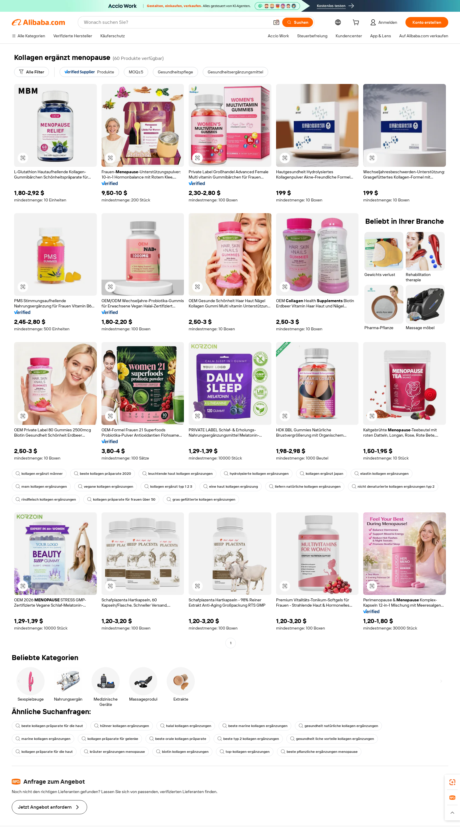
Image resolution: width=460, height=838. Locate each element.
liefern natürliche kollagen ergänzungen (305, 486)
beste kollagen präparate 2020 (102, 473)
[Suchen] (297, 22)
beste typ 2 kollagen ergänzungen (248, 738)
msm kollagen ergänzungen (41, 486)
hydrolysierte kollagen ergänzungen (256, 473)
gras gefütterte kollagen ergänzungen (201, 499)
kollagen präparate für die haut (44, 751)
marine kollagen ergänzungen (43, 738)
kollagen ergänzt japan (321, 473)
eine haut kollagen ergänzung (230, 486)
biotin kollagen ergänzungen (182, 751)
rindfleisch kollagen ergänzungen (46, 499)
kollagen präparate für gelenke (110, 738)
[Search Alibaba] (176, 22)
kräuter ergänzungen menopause (114, 751)
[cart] (357, 23)
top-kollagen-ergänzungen (245, 751)
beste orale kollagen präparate (177, 738)
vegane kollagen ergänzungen (105, 486)
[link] (452, 782)
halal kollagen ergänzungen (185, 725)
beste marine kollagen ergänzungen (255, 725)
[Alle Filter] (31, 72)
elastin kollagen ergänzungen (381, 473)
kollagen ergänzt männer (39, 473)
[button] (276, 22)
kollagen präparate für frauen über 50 (121, 499)
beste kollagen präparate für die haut (49, 725)
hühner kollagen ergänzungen (121, 725)
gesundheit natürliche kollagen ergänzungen (338, 725)
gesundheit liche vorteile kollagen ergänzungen (332, 738)
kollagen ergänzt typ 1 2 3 (168, 486)
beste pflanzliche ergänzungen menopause (319, 751)
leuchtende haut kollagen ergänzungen (177, 473)
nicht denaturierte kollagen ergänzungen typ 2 (393, 486)
